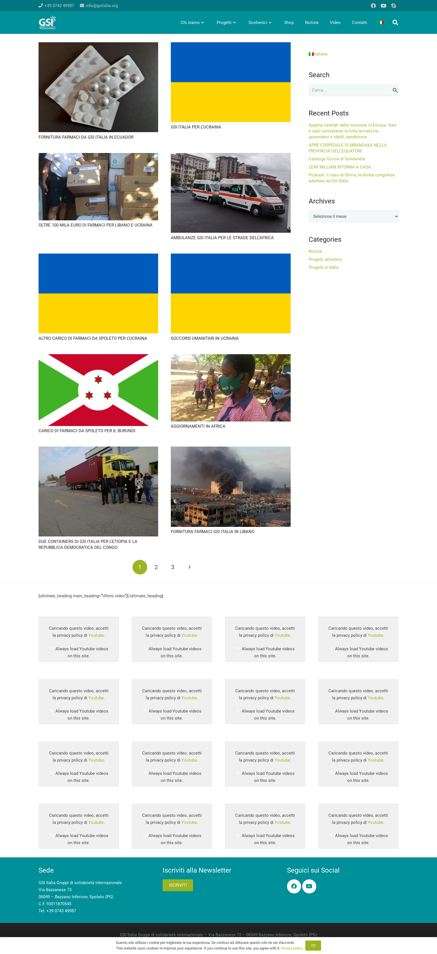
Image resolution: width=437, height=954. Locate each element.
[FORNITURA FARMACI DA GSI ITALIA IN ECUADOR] (98, 45)
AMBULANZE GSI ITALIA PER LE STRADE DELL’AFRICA (222, 237)
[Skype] (394, 6)
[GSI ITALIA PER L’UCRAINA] (231, 45)
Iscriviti (178, 885)
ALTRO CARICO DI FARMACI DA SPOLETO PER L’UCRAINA (93, 338)
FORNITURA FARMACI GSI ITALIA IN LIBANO (212, 531)
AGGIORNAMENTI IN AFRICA (198, 426)
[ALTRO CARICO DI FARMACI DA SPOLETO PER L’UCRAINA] (98, 256)
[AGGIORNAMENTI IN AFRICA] (231, 357)
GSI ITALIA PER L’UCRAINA (196, 127)
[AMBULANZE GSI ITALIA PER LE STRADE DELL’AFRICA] (231, 156)
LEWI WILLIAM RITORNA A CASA (340, 167)
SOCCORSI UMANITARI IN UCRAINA (205, 338)
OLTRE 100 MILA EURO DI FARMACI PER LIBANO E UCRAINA (96, 225)
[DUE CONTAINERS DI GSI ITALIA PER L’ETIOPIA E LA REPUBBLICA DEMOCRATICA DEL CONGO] (98, 449)
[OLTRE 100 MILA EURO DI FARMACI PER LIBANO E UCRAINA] (98, 156)
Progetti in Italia (324, 267)
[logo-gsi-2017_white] (48, 22)
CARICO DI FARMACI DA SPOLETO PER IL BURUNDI (87, 430)
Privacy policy (291, 948)
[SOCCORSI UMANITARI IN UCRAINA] (231, 256)
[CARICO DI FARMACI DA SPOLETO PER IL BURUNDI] (98, 357)
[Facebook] (373, 6)
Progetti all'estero (325, 259)
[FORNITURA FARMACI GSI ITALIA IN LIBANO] (231, 449)
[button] (395, 22)
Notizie (315, 251)
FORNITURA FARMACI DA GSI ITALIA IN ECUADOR (86, 137)
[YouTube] (383, 6)
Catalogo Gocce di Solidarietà (337, 158)
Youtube (96, 635)
